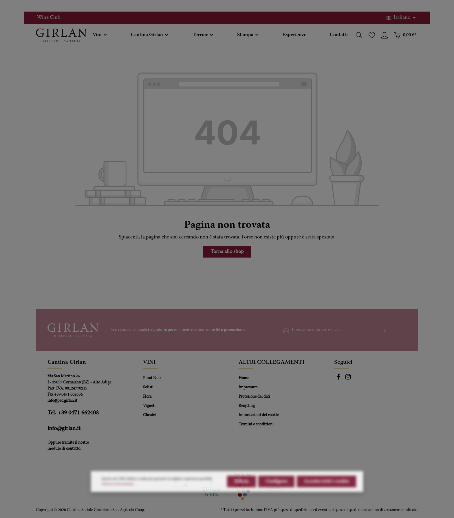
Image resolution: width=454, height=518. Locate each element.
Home (244, 378)
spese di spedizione (296, 510)
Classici (149, 415)
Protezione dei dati (254, 397)
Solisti (148, 387)
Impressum (248, 387)
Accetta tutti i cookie (326, 495)
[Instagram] (348, 379)
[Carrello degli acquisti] (404, 35)
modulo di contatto (63, 449)
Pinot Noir (152, 378)
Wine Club (48, 17)
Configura (276, 495)
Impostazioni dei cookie (259, 415)
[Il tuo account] (384, 35)
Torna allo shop (227, 251)
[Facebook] (339, 379)
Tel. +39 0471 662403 (73, 413)
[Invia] (384, 330)
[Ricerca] (359, 35)
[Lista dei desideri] (372, 35)
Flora (147, 397)
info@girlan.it (63, 428)
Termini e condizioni (256, 425)
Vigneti (149, 406)
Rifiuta (241, 495)
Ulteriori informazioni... (118, 498)
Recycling (247, 406)
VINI (149, 362)
